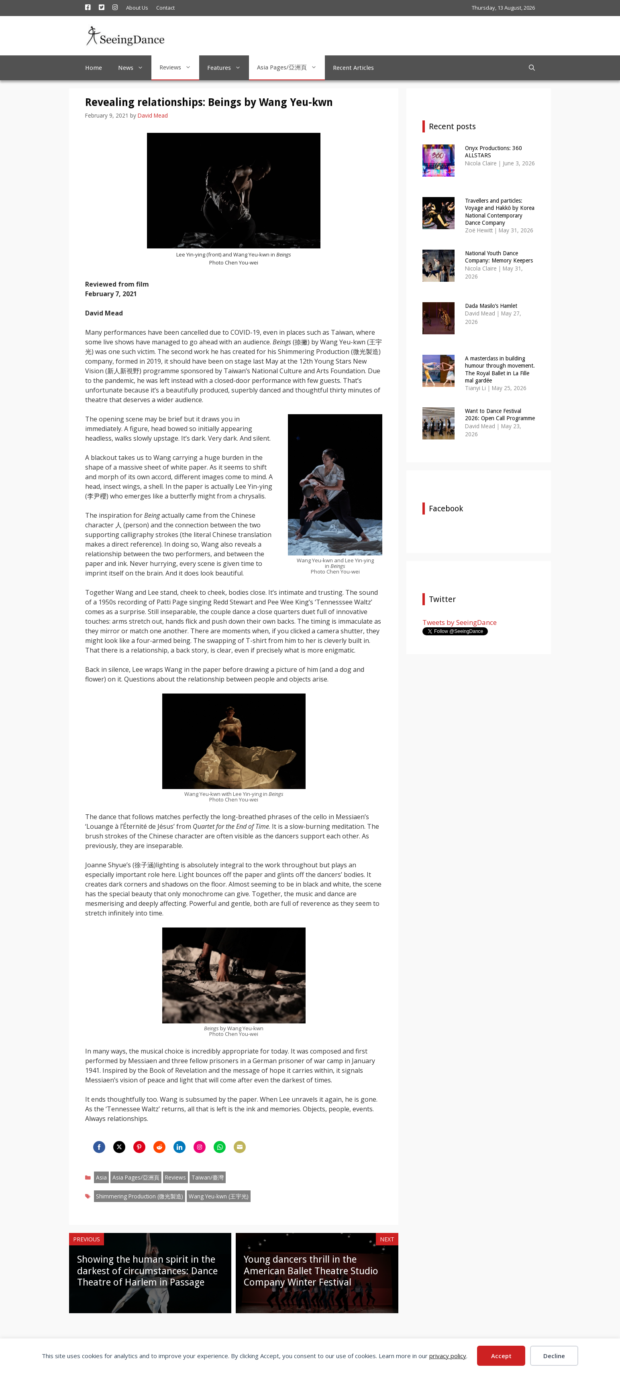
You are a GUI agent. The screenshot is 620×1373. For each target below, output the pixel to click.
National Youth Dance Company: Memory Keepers (499, 257)
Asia (101, 1177)
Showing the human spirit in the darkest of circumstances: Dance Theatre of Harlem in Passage (147, 1271)
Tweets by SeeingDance (459, 622)
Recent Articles (353, 67)
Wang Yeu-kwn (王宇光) (219, 1196)
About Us (137, 7)
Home (93, 67)
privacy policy (447, 1356)
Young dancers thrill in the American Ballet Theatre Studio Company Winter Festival (311, 1271)
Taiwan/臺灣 (208, 1177)
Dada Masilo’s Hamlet (491, 306)
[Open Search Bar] (532, 68)
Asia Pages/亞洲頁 (291, 67)
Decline (554, 1356)
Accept (501, 1356)
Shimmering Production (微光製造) (139, 1196)
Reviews (179, 67)
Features (228, 68)
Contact (165, 7)
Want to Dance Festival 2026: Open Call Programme (500, 414)
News (134, 68)
